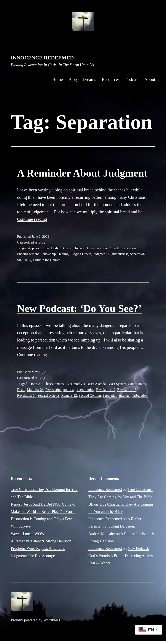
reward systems (48, 395)
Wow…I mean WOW (28, 534)
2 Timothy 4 (76, 384)
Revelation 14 (26, 395)
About (149, 79)
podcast (68, 389)
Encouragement (28, 254)
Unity (27, 260)
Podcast (132, 79)
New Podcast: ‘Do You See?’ (79, 308)
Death (21, 389)
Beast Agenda (96, 384)
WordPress (51, 620)
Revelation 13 (126, 389)
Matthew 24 (35, 389)
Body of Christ (61, 248)
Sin (19, 260)
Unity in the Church (47, 260)
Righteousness (118, 254)
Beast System (116, 384)
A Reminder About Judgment (82, 173)
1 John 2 (34, 384)
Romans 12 (69, 395)
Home (57, 79)
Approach (35, 248)
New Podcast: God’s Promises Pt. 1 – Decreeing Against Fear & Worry (121, 555)
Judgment (100, 254)
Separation (137, 254)
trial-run (124, 395)
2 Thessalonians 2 (54, 384)
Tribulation (139, 395)
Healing (63, 254)
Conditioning (137, 384)
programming (85, 389)
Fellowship (48, 254)
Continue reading (32, 219)
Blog (73, 79)
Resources (111, 79)
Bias (46, 248)
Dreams (89, 79)
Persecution (53, 389)
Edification (128, 248)
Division (79, 248)
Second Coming (90, 395)
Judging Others (80, 254)
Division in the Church (103, 248)
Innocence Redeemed (42, 58)
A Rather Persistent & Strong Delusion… (43, 541)
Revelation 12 (105, 389)
